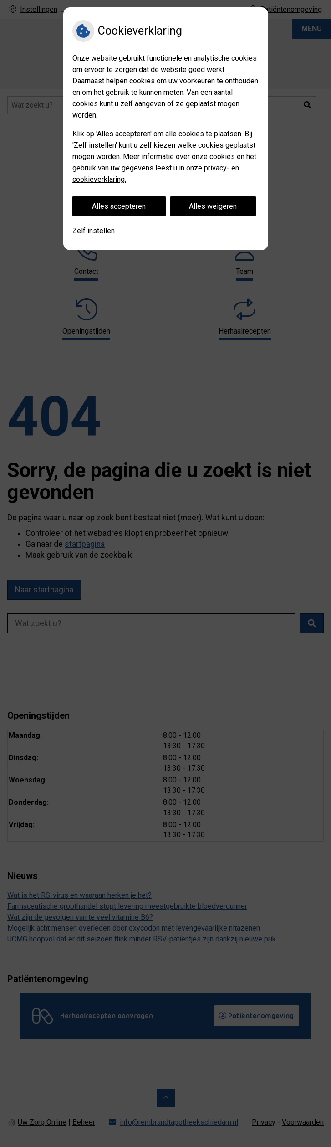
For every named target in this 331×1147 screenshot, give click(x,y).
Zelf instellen (93, 230)
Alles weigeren (213, 206)
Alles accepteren (119, 206)
